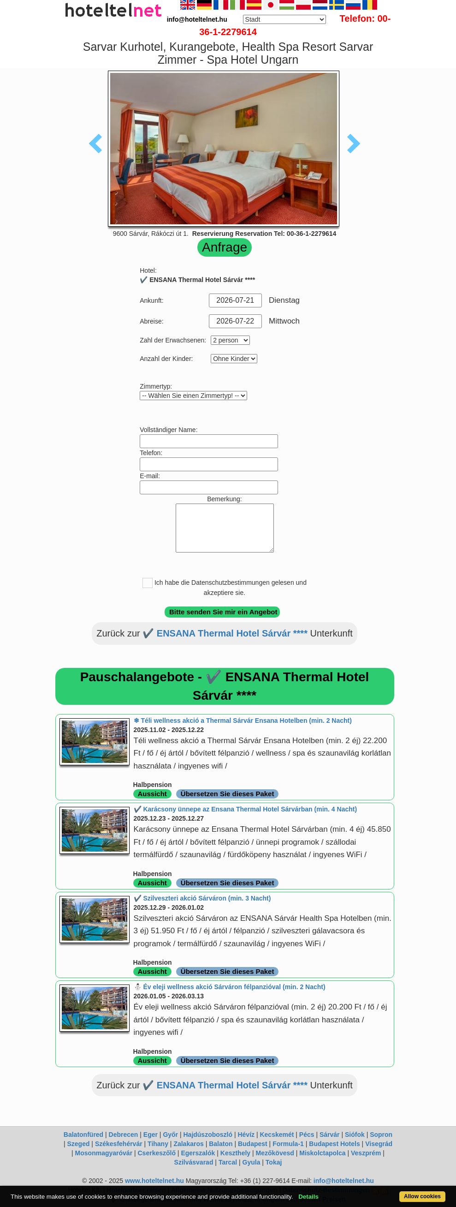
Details (308, 1196)
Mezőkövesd (275, 1153)
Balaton (220, 1143)
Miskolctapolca (322, 1153)
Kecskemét (277, 1134)
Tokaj (274, 1162)
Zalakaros (188, 1143)
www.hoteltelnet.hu (154, 1180)
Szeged (78, 1143)
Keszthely (235, 1153)
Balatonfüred (83, 1134)
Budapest (252, 1143)
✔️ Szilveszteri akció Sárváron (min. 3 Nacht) (202, 898)
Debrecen (123, 1134)
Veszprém (366, 1153)
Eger (150, 1134)
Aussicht (152, 794)
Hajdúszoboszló (207, 1134)
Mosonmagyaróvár (103, 1153)
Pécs (306, 1134)
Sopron (381, 1134)
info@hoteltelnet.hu (344, 1180)
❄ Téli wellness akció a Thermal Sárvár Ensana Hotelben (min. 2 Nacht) (243, 720)
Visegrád (378, 1143)
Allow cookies (422, 1196)
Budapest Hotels (334, 1143)
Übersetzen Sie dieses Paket (227, 794)
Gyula (252, 1162)
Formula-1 (288, 1143)
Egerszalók (198, 1153)
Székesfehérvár (118, 1143)
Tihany (158, 1143)
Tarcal (228, 1162)
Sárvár (330, 1134)
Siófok (355, 1134)
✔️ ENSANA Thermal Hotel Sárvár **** (225, 633)
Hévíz (246, 1134)
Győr (170, 1134)
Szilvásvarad (193, 1162)
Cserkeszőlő (157, 1153)
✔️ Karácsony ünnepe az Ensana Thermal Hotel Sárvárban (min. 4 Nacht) (245, 809)
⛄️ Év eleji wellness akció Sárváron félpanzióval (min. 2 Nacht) (230, 987)
